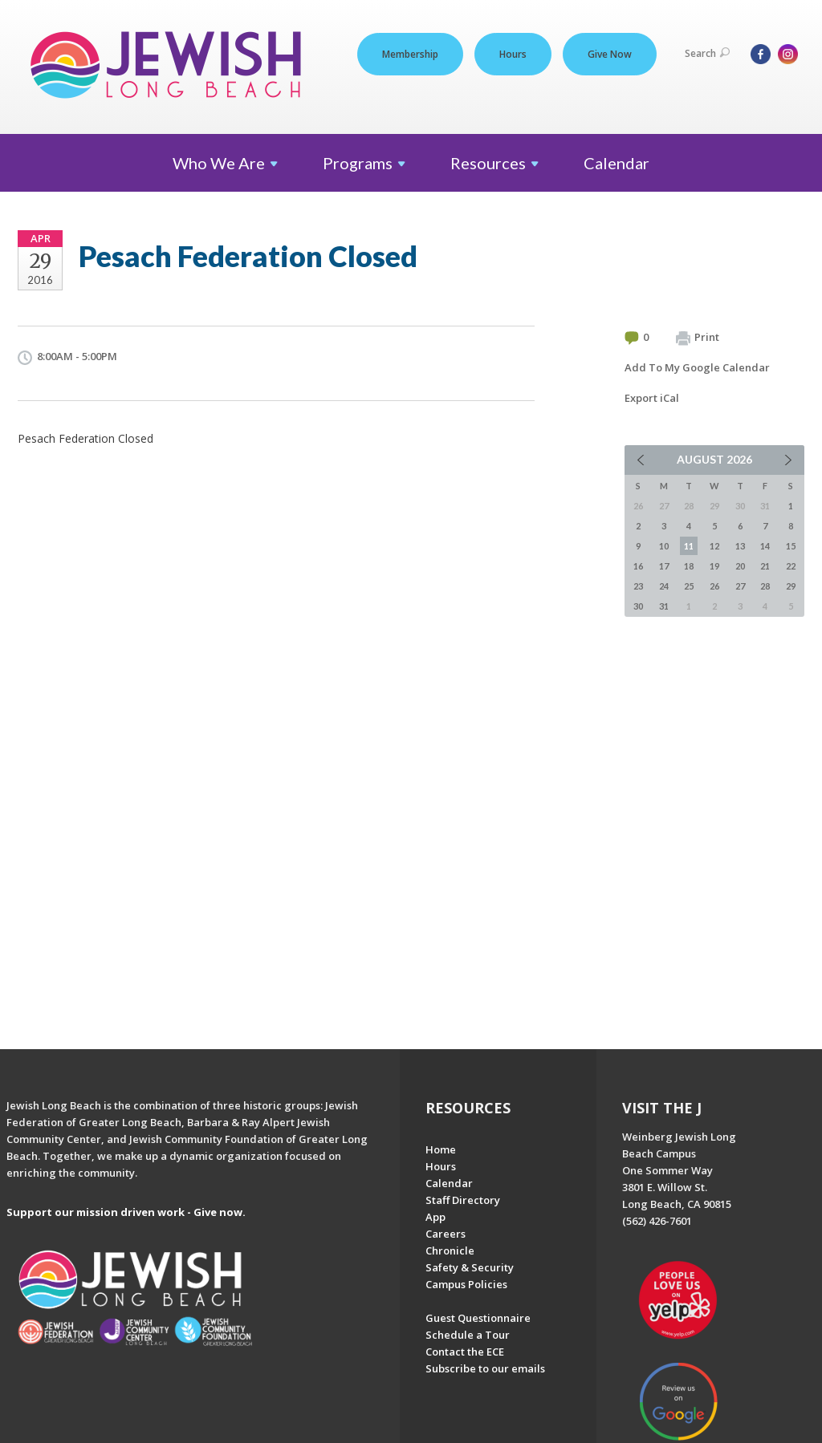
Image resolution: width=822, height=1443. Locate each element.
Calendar (616, 162)
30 (638, 606)
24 (664, 586)
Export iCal (652, 398)
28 (765, 586)
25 (689, 586)
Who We (225, 162)
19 (714, 566)
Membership (410, 54)
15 (791, 546)
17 (664, 566)
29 (791, 586)
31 (664, 606)
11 (689, 546)
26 (714, 586)
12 (714, 546)
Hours (513, 54)
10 (664, 546)
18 (689, 566)
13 (740, 546)
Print (697, 338)
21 (765, 566)
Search (707, 53)
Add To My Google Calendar (697, 367)
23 (638, 586)
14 (765, 546)
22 (791, 566)
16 (638, 566)
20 (740, 566)
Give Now (610, 54)
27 (740, 586)
